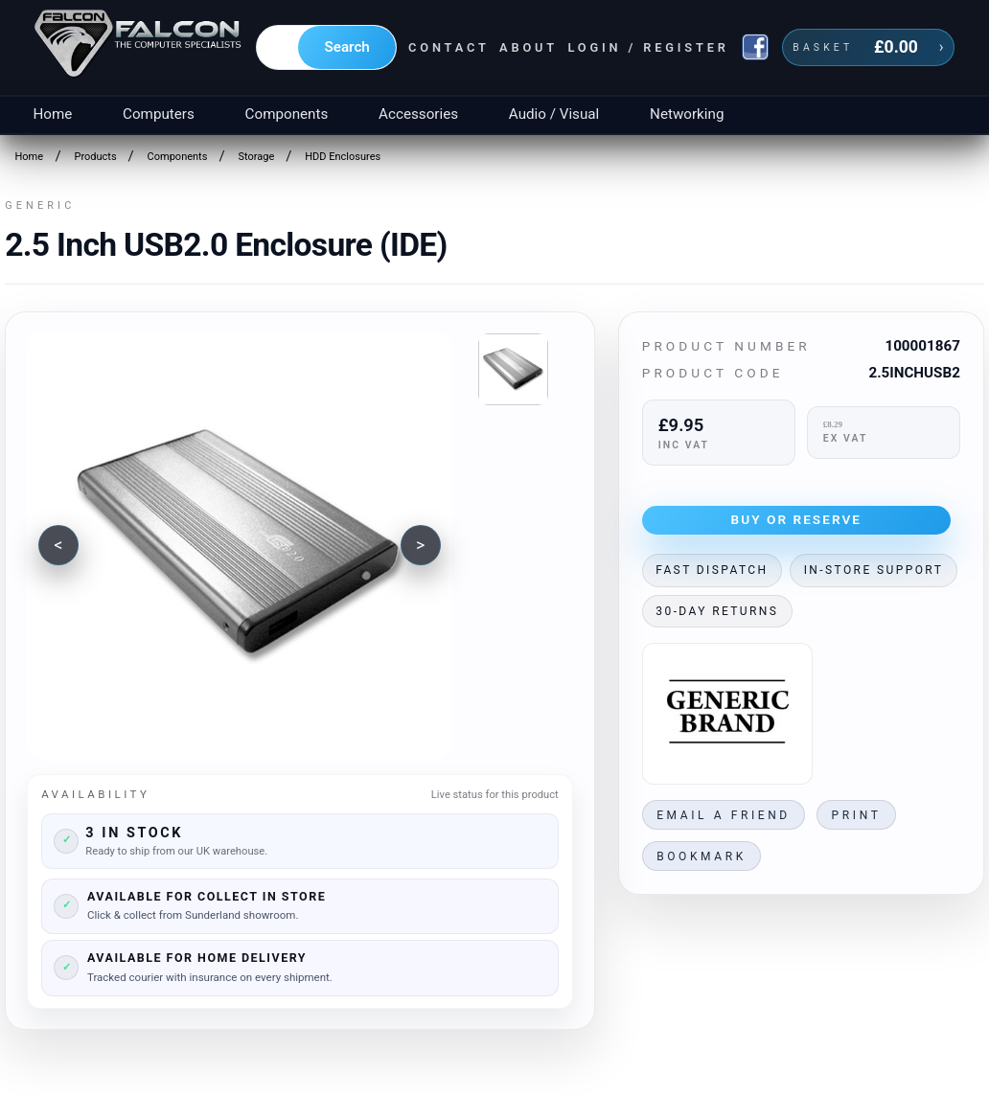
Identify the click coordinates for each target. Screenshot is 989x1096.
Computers (159, 114)
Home (52, 114)
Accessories (418, 114)
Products (95, 156)
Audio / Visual (554, 114)
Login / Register (647, 47)
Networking (687, 114)
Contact (449, 47)
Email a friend (723, 815)
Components (287, 114)
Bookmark (701, 856)
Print (857, 815)
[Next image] (421, 545)
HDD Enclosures (342, 156)
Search (347, 47)
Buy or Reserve (796, 519)
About (528, 47)
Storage (256, 156)
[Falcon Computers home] (139, 47)
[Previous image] (58, 545)
